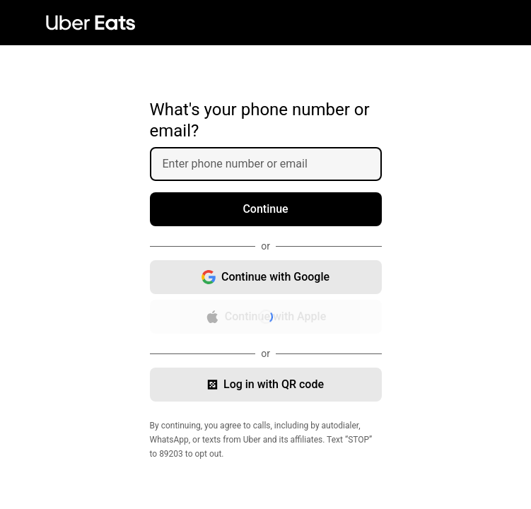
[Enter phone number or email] (271, 164)
